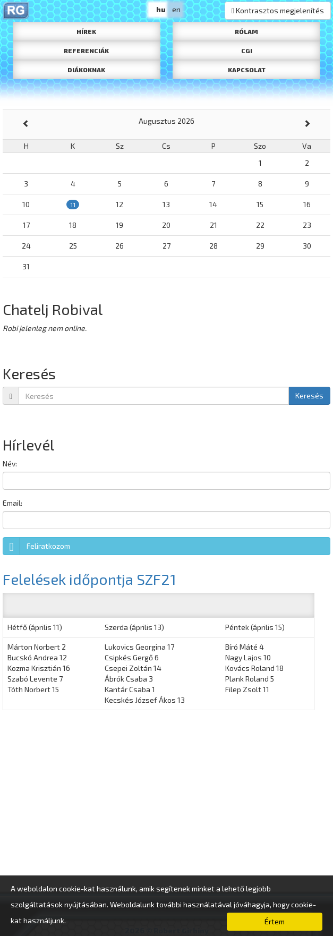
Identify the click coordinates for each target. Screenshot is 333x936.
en (176, 9)
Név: (10, 463)
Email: (12, 502)
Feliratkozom (36, 546)
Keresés (309, 395)
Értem (274, 921)
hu (161, 9)
